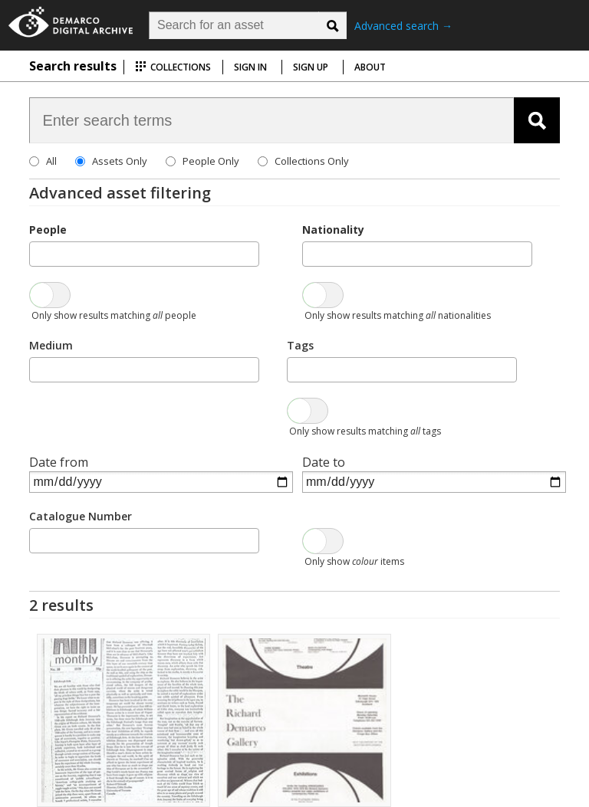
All (51, 161)
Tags (300, 345)
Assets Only (119, 161)
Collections (173, 67)
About (370, 67)
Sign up (310, 67)
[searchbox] (38, 253)
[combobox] (144, 254)
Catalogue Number (80, 516)
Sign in (250, 67)
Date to (323, 462)
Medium (51, 345)
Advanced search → (403, 25)
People (48, 229)
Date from (58, 462)
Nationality (333, 229)
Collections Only (312, 161)
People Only (211, 161)
